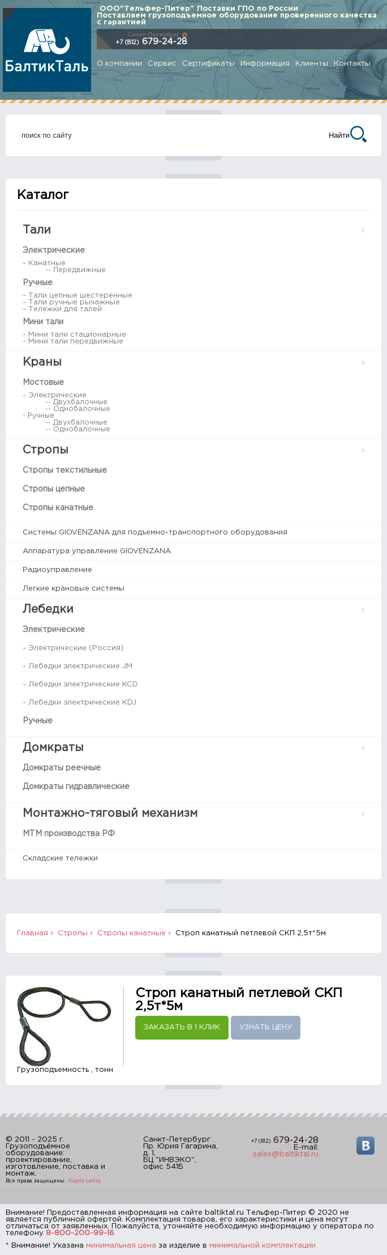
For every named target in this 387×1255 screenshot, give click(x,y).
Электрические (54, 250)
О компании (119, 64)
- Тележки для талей (62, 309)
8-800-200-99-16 (80, 1233)
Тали (37, 230)
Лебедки (48, 609)
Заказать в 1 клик (182, 1027)
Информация (265, 64)
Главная (32, 933)
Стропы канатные (58, 507)
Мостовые (43, 382)
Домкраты (53, 748)
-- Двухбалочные (76, 402)
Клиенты (311, 64)
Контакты (352, 64)
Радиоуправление (57, 570)
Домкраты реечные (62, 768)
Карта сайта (84, 1180)
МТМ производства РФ (69, 833)
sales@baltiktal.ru (286, 1154)
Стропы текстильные (65, 470)
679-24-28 (151, 41)
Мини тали (43, 322)
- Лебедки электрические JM (77, 666)
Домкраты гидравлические (76, 786)
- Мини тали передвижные (73, 341)
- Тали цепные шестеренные (77, 295)
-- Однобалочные (77, 409)
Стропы (45, 450)
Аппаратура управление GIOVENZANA (97, 551)
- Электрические (55, 395)
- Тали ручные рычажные (71, 302)
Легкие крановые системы (73, 589)
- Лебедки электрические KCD (80, 684)
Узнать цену (265, 1027)
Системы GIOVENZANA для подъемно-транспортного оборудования (155, 532)
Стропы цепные (54, 489)
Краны (42, 362)
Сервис (162, 64)
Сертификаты (208, 64)
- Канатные (44, 263)
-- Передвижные (75, 270)
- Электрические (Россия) (73, 648)
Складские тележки (60, 858)
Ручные (38, 282)
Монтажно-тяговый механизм (110, 813)
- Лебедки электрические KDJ (79, 702)
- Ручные (38, 416)
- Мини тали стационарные (74, 335)
